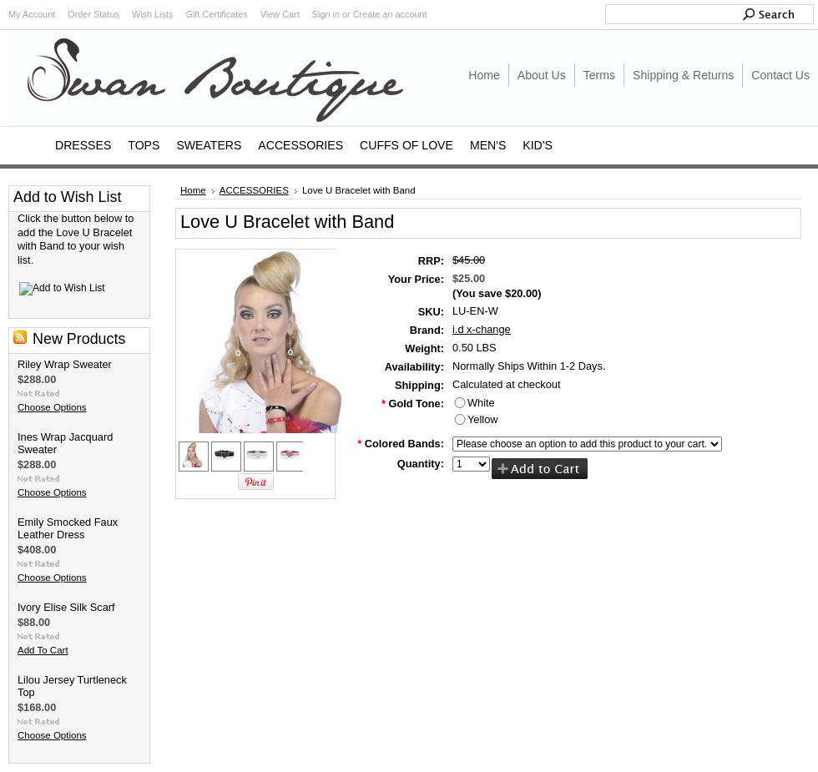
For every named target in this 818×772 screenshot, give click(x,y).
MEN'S (488, 145)
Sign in (326, 14)
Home (193, 190)
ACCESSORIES (300, 145)
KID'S (538, 145)
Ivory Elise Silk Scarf (66, 607)
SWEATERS (208, 145)
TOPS (143, 145)
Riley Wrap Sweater (65, 364)
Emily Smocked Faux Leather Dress (68, 528)
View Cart (280, 14)
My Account (31, 14)
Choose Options (52, 407)
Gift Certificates (216, 14)
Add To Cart (43, 650)
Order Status (93, 14)
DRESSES (83, 145)
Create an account (390, 14)
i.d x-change (481, 329)
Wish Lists (153, 14)
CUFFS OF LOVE (406, 145)
